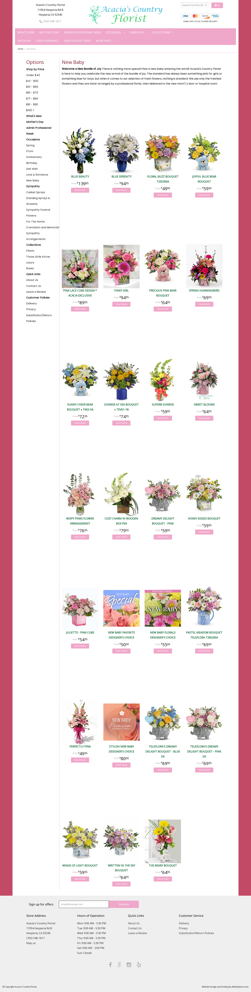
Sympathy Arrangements (36, 236)
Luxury (30, 262)
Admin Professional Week (82, 32)
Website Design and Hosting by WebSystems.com (225, 986)
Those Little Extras (38, 257)
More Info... (104, 41)
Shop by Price (35, 69)
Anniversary (34, 157)
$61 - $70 (32, 93)
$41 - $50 (32, 81)
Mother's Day (49, 32)
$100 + (30, 110)
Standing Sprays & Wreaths (38, 201)
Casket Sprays (35, 192)
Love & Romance (47, 41)
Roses (30, 268)
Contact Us (33, 286)
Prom (29, 151)
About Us (32, 280)
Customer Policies (38, 298)
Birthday (24, 41)
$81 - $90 (32, 104)
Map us (31, 943)
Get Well (32, 169)
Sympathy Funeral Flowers (38, 213)
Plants (30, 251)
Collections (161, 32)
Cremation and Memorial (42, 227)
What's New (26, 32)
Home (20, 48)
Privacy (31, 309)
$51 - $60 (32, 87)
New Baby (32, 180)
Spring (30, 145)
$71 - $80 (32, 99)
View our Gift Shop (77, 41)
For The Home (35, 221)
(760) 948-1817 (50, 21)
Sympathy (137, 32)
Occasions (113, 32)
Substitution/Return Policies (39, 318)
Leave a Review (36, 292)
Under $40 (33, 75)
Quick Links (33, 274)
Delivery (31, 303)
